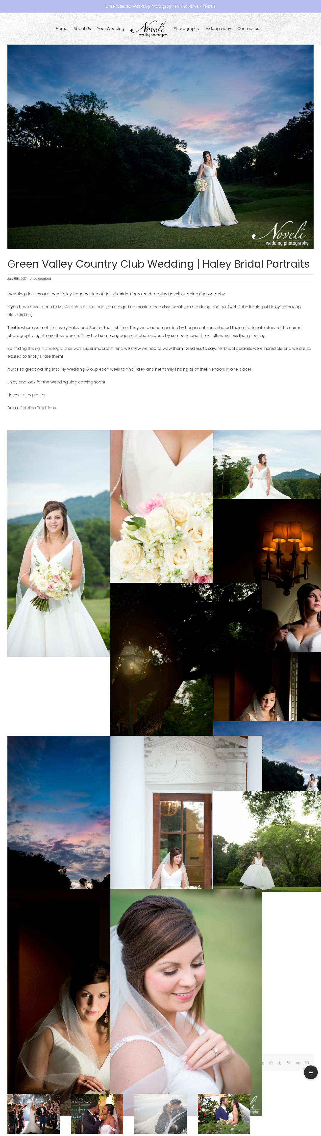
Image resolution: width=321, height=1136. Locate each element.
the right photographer (50, 348)
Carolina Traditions (38, 408)
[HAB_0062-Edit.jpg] (160, 147)
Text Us (209, 6)
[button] (311, 1072)
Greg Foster (34, 395)
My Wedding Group (77, 307)
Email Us (191, 6)
